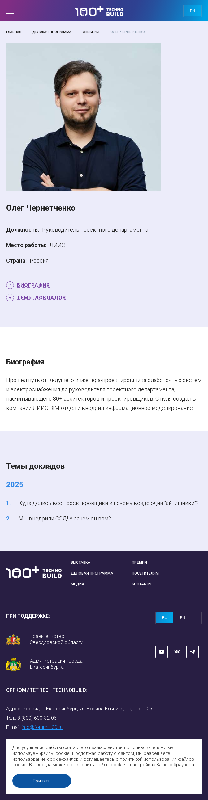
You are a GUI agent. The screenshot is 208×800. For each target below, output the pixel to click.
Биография (33, 285)
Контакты (141, 584)
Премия (139, 562)
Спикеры (91, 32)
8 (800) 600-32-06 (37, 718)
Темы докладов (41, 298)
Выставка (80, 562)
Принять (42, 780)
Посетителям (145, 573)
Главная (13, 32)
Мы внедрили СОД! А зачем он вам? (65, 518)
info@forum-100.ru (42, 727)
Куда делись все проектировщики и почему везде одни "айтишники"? (109, 503)
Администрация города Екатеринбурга (56, 664)
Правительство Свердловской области (56, 639)
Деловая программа (52, 32)
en (192, 11)
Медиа (77, 584)
